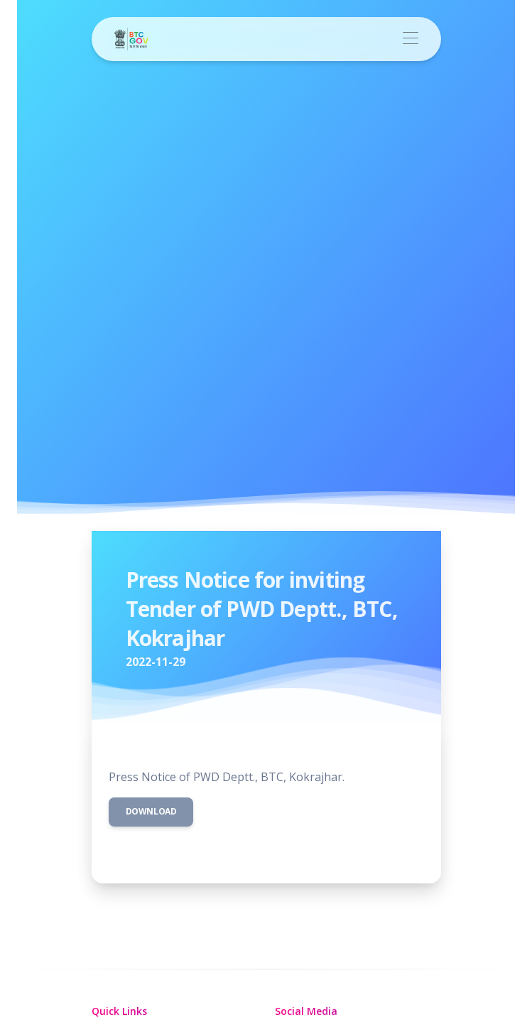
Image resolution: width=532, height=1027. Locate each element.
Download (151, 811)
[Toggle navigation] (411, 39)
